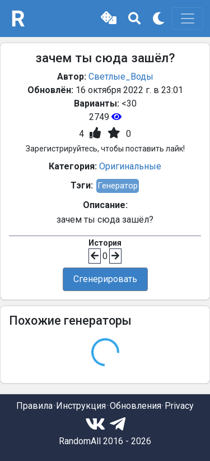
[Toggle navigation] (187, 18)
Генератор (117, 186)
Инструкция (81, 405)
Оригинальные (130, 166)
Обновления (135, 405)
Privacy (179, 405)
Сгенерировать (105, 279)
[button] (108, 18)
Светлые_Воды (120, 76)
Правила (34, 405)
